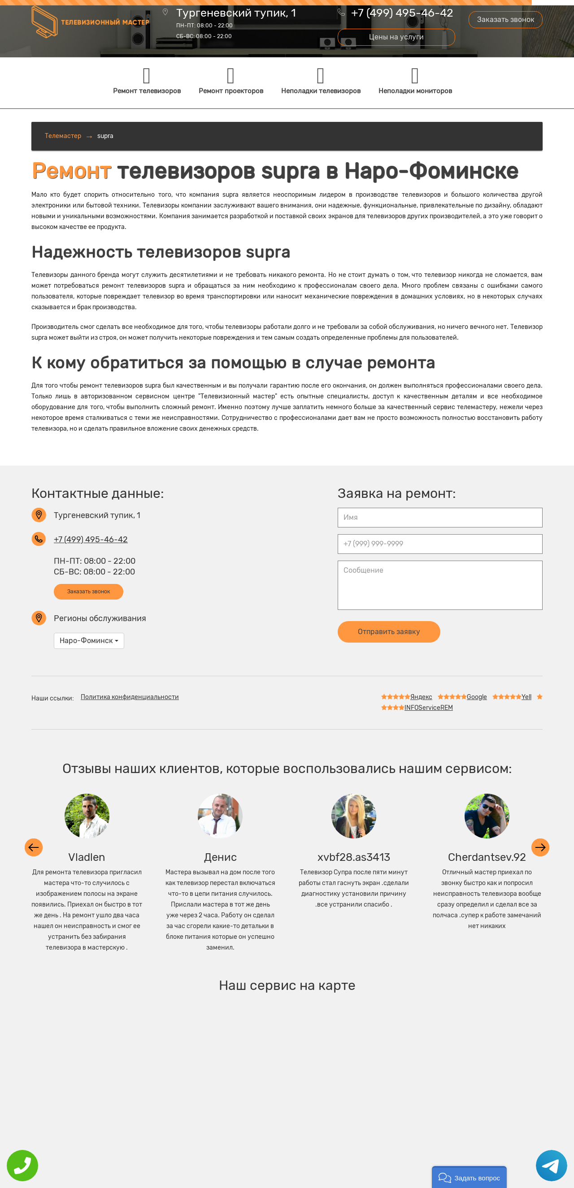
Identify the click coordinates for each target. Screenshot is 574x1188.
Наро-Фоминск (89, 640)
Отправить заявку (389, 631)
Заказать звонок (506, 19)
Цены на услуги (396, 37)
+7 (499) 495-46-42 (402, 12)
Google (462, 697)
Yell (511, 697)
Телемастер (63, 136)
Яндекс (406, 697)
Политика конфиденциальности (130, 697)
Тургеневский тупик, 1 (236, 24)
